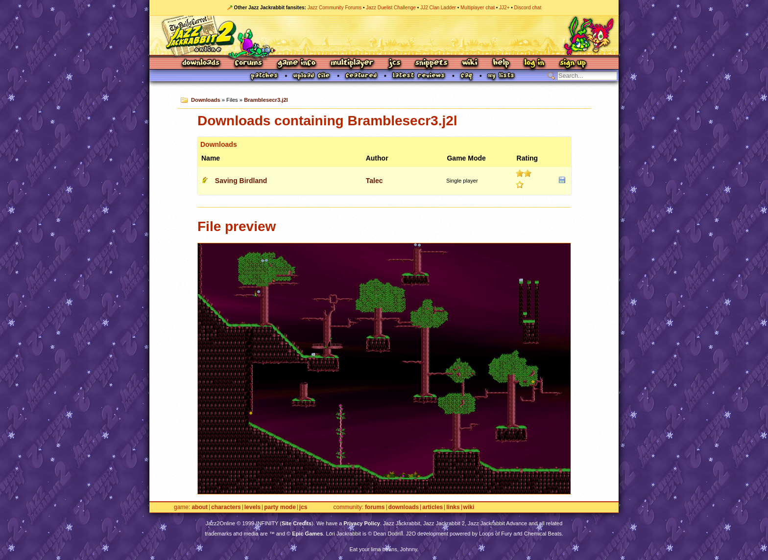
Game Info (296, 63)
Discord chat (528, 7)
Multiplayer (352, 63)
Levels (252, 507)
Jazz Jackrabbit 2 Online (384, 35)
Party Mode (280, 507)
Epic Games (307, 534)
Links (452, 507)
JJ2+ (504, 7)
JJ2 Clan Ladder (438, 7)
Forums (249, 63)
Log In (534, 63)
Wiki (470, 63)
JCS (394, 63)
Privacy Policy (361, 523)
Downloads (201, 63)
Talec (374, 181)
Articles (432, 507)
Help (501, 63)
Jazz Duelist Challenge (391, 7)
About (200, 507)
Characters (226, 507)
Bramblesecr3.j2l (266, 100)
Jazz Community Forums (335, 7)
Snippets (431, 63)
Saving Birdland (241, 181)
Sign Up (572, 63)
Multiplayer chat (477, 7)
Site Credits (297, 523)
